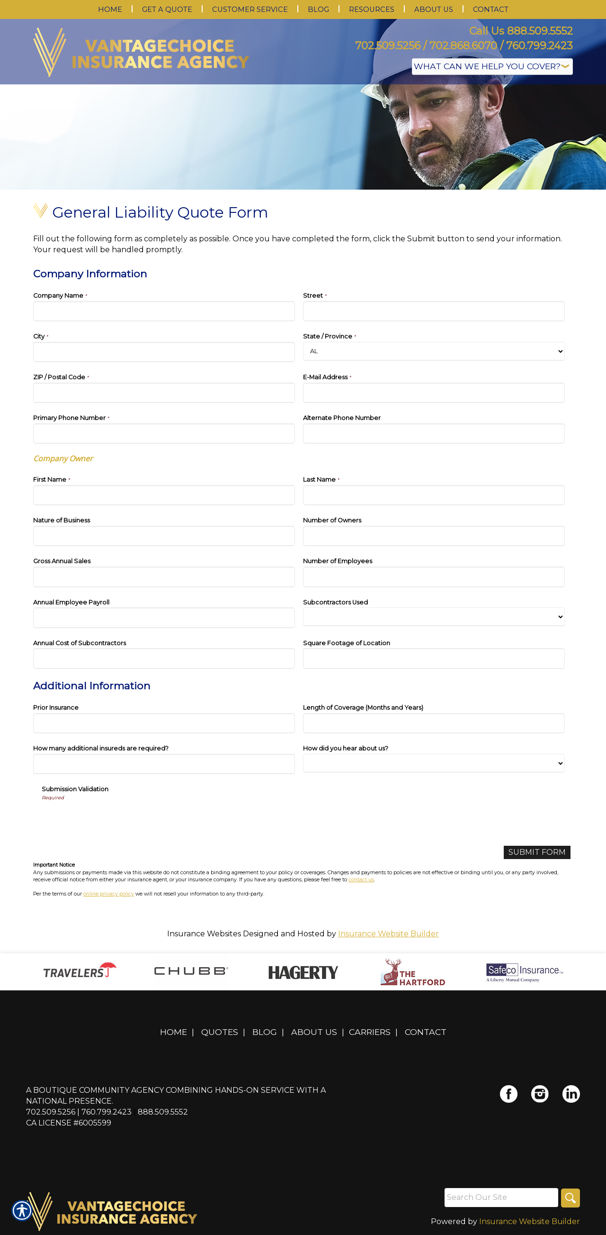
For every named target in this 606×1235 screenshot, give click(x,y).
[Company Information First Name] (164, 495)
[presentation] (114, 820)
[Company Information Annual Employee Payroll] (164, 617)
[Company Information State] (434, 351)
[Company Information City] (164, 352)
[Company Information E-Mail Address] (434, 393)
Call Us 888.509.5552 (521, 31)
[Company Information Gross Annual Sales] (164, 577)
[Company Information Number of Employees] (434, 577)
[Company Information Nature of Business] (164, 536)
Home (173, 1032)
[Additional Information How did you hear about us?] (434, 763)
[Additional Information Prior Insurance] (164, 723)
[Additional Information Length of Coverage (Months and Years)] (434, 723)
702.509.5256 (50, 1111)
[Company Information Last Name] (434, 495)
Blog (264, 1032)
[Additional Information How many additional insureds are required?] (164, 764)
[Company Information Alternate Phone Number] (434, 433)
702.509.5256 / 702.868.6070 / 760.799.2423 (464, 45)
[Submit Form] (537, 853)
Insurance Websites (204, 933)
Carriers (370, 1032)
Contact (425, 1032)
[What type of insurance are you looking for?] (492, 66)
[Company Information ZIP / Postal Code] (164, 393)
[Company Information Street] (434, 311)
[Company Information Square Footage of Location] (434, 658)
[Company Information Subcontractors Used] (434, 616)
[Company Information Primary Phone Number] (164, 433)
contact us (361, 880)
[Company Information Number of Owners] (434, 536)
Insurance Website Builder (388, 933)
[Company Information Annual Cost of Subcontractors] (164, 658)
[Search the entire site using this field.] (501, 1197)
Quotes (219, 1032)
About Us (314, 1032)
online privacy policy (108, 894)
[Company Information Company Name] (164, 311)
